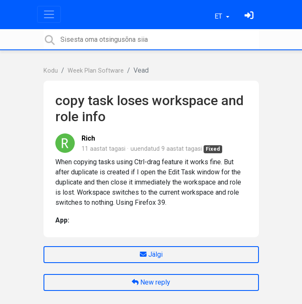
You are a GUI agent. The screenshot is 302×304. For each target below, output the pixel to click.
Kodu (51, 70)
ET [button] (219, 16)
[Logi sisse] (250, 16)
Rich (88, 138)
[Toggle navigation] (49, 14)
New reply (151, 282)
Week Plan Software (96, 70)
